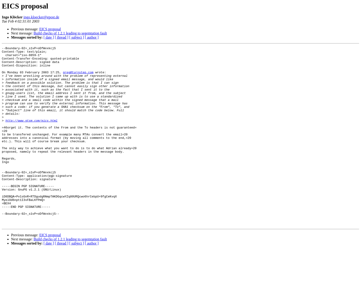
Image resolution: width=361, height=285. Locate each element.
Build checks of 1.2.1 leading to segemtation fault (70, 33)
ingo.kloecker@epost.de (41, 17)
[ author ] (92, 37)
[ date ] (49, 37)
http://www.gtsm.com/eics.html (32, 136)
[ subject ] (76, 37)
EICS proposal (50, 29)
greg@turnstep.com (78, 78)
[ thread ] (61, 37)
